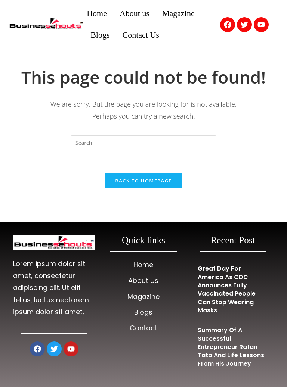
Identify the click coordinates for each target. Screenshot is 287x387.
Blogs (99, 35)
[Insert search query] (143, 142)
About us (134, 13)
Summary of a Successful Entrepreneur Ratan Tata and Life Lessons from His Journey (231, 347)
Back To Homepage (143, 180)
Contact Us (141, 35)
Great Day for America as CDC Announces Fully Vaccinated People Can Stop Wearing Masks (227, 289)
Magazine (178, 13)
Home (97, 13)
